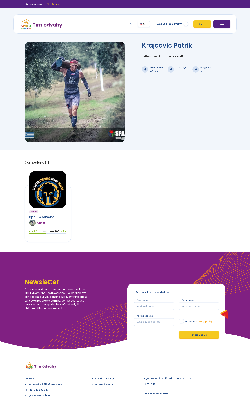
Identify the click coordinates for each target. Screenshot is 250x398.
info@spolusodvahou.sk (39, 395)
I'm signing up (199, 334)
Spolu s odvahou (34, 4)
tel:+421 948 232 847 (36, 389)
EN (144, 24)
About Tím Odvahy (172, 24)
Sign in (202, 24)
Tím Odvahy (53, 4)
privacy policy (204, 321)
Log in (221, 24)
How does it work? (102, 384)
